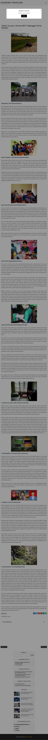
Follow (24, 16)
